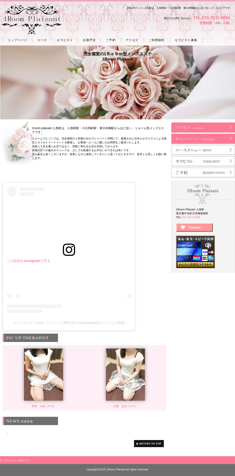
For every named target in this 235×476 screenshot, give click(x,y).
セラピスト (203, 162)
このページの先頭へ (150, 443)
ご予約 (203, 173)
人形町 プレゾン (31, 20)
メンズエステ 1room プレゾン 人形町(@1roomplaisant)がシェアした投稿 (69, 323)
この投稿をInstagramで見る (29, 261)
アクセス (203, 128)
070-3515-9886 (191, 217)
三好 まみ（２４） (125, 406)
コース (203, 150)
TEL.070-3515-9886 (211, 17)
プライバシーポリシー (16, 460)
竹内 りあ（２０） (44, 406)
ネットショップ (203, 139)
